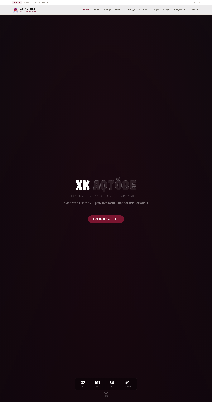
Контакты (193, 9)
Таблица (107, 9)
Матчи (96, 9)
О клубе (166, 9)
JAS (26, 2)
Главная (86, 9)
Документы (179, 9)
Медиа (156, 9)
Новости (119, 9)
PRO (17, 2)
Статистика (144, 9)
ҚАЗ (196, 2)
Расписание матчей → (106, 219)
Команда (130, 9)
